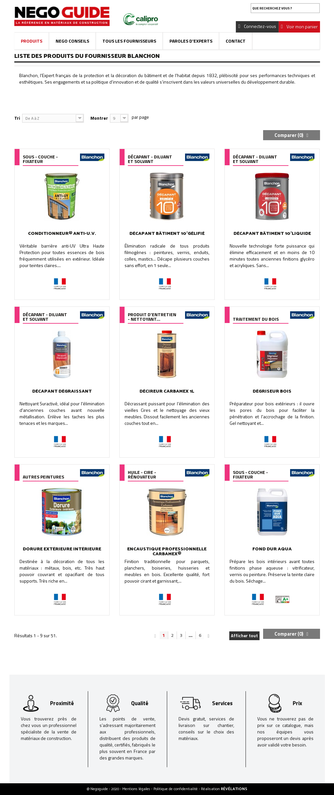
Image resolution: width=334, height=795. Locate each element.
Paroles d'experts (190, 40)
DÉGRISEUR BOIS (272, 391)
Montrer (99, 118)
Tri (17, 118)
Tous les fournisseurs (129, 40)
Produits (31, 40)
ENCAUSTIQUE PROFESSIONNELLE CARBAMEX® (167, 552)
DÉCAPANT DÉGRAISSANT (62, 391)
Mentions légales (136, 789)
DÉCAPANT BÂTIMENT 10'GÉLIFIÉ (167, 233)
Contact (236, 40)
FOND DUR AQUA (272, 549)
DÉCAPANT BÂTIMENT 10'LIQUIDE (272, 233)
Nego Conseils (72, 40)
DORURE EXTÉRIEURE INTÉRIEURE (62, 549)
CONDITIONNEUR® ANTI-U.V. (62, 233)
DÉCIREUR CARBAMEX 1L (167, 391)
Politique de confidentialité (176, 789)
